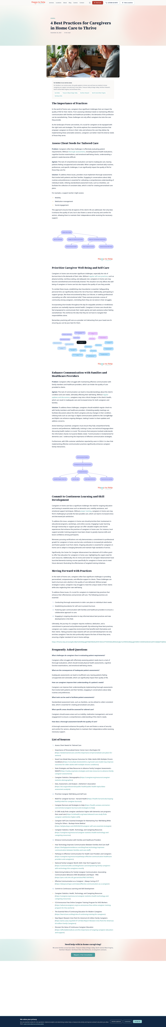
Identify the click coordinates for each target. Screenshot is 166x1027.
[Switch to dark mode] (90, 2)
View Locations (127, 2)
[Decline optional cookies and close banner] (144, 1021)
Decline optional (116, 1021)
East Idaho (57, 93)
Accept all (137, 1021)
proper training (85, 511)
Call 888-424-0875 (112, 2)
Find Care (97, 2)
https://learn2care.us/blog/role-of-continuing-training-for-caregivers (80, 914)
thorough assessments (76, 152)
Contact (82, 2)
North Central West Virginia (99, 93)
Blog (70, 2)
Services (51, 2)
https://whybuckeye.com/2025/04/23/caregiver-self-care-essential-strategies (83, 826)
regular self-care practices (98, 276)
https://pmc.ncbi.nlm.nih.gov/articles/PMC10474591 (74, 877)
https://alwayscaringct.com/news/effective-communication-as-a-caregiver (82, 884)
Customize (128, 1021)
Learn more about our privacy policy (34, 1024)
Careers (75, 2)
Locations (58, 2)
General (53, 18)
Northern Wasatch (84, 93)
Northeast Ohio (58, 96)
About (65, 2)
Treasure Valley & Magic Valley (70, 93)
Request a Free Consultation (83, 955)
